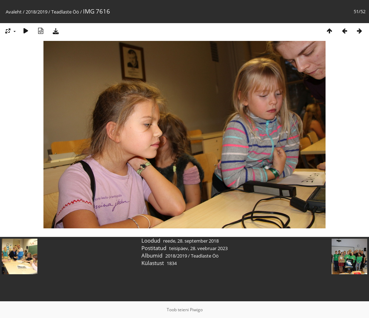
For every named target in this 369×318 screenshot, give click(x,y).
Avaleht (14, 12)
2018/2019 (36, 12)
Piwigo (196, 310)
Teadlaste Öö (65, 12)
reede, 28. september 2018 (191, 241)
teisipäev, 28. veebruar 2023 (198, 248)
